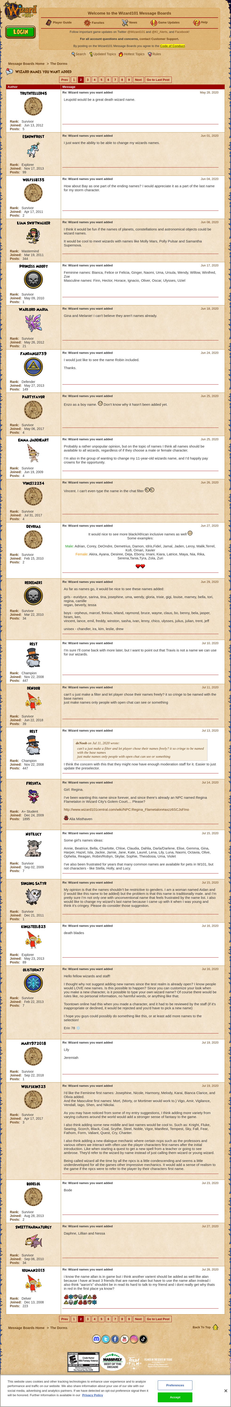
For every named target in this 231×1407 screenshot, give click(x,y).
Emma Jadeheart (33, 440)
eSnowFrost (33, 137)
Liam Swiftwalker (33, 223)
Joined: (16, 125)
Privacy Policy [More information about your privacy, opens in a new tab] (92, 1395)
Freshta (33, 783)
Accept (175, 1397)
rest (33, 644)
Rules (157, 54)
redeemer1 (33, 583)
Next (138, 80)
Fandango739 (33, 354)
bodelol (34, 1184)
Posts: (15, 129)
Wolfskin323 (33, 1087)
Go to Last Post (158, 80)
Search (81, 54)
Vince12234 (33, 483)
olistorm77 (33, 970)
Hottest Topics (134, 54)
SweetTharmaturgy (33, 1227)
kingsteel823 (33, 927)
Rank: (15, 121)
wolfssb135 (33, 180)
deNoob (33, 688)
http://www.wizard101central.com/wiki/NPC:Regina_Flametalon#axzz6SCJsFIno (126, 809)
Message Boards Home (26, 64)
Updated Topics (104, 54)
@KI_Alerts (159, 32)
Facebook (181, 32)
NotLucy (33, 834)
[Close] (226, 1391)
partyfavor (33, 397)
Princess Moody (33, 266)
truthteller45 (33, 93)
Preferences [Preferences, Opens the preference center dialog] (175, 1385)
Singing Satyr (33, 883)
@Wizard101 (136, 32)
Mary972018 (33, 1043)
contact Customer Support (159, 39)
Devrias (33, 527)
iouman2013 (33, 1270)
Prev (64, 80)
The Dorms (58, 64)
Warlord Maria (33, 309)
